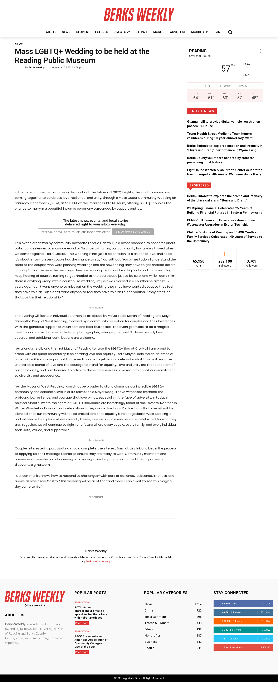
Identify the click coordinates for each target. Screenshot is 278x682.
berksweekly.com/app (98, 561)
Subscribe (264, 647)
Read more (81, 622)
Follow (265, 612)
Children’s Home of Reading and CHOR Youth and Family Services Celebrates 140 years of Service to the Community (224, 236)
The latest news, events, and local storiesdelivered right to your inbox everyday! (96, 222)
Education (81, 602)
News (19, 44)
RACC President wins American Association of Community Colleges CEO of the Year (90, 640)
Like (267, 603)
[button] (230, 32)
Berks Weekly (37, 67)
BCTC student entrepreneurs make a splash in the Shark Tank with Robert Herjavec (89, 611)
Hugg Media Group (132, 678)
